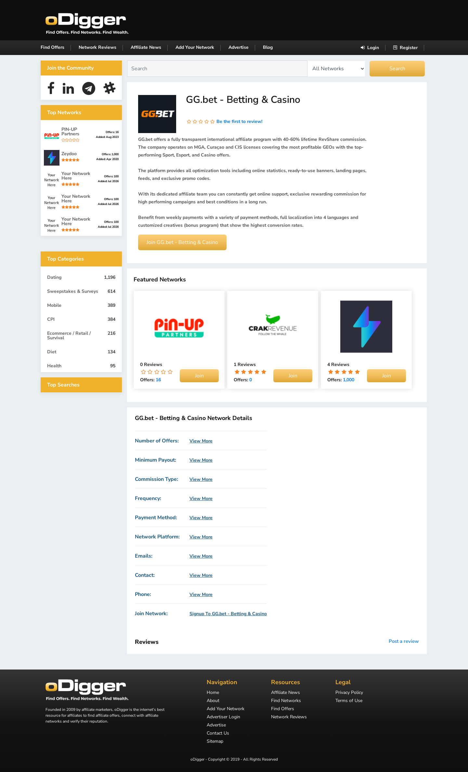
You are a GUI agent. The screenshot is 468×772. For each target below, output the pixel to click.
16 (158, 380)
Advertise (238, 47)
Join (199, 375)
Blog (268, 47)
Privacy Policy (349, 693)
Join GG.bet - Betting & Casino (182, 242)
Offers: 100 (111, 176)
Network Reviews (97, 47)
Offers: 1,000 (110, 154)
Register (405, 48)
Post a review (404, 641)
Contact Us (218, 733)
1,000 (348, 380)
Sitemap (215, 741)
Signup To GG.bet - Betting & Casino (228, 614)
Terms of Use (348, 701)
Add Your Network (195, 47)
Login (370, 48)
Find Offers (52, 47)
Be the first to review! (239, 121)
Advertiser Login (223, 717)
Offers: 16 (112, 132)
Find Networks (286, 701)
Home (213, 693)
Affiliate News (146, 47)
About (213, 701)
